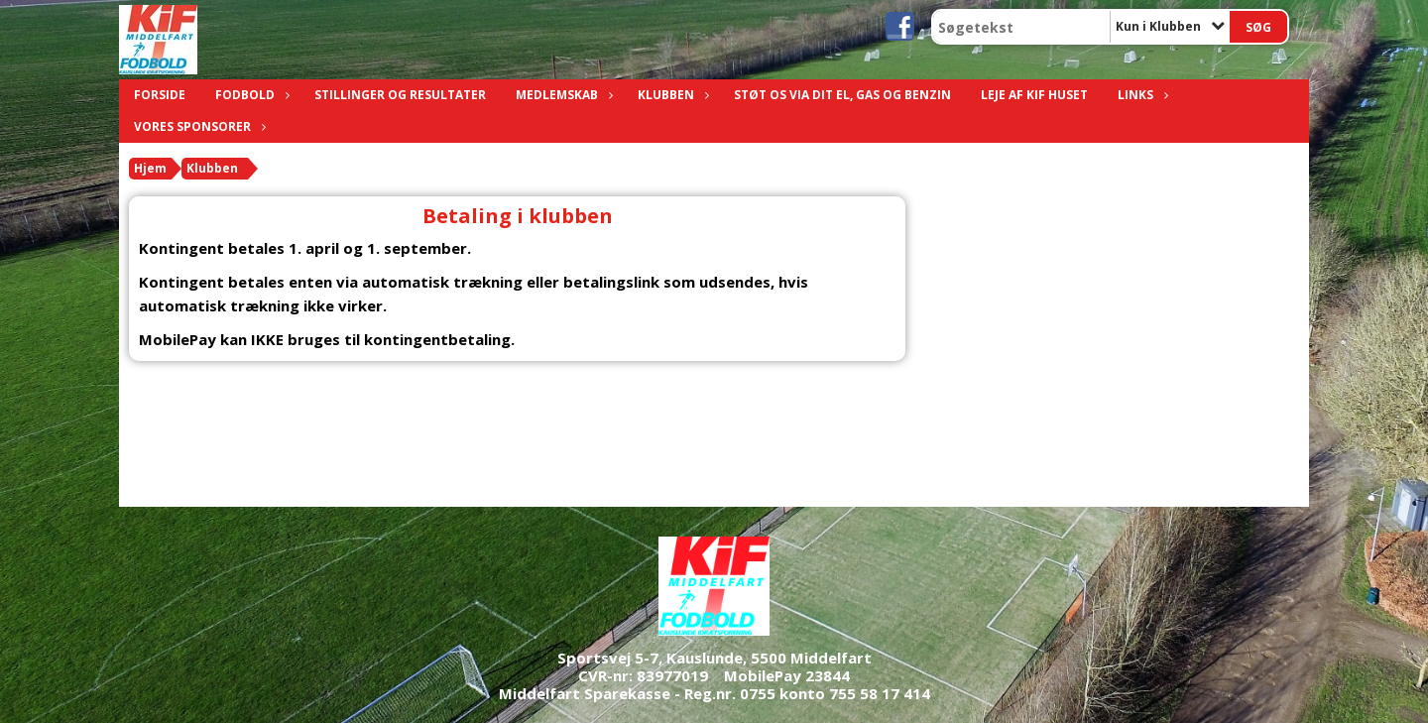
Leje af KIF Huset (1034, 94)
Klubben (671, 94)
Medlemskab (562, 94)
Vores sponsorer (197, 126)
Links (1140, 94)
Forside (159, 94)
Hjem (150, 168)
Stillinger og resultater (400, 94)
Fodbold (250, 94)
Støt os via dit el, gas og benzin (842, 94)
